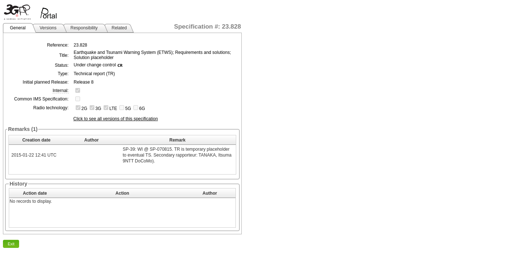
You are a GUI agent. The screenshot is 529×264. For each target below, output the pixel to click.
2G (84, 108)
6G (142, 108)
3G (98, 108)
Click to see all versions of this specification (115, 118)
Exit (11, 244)
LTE (113, 108)
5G (128, 108)
